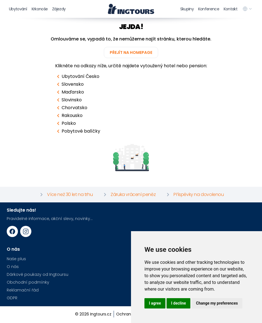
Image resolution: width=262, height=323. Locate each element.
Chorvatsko (71, 107)
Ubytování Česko (77, 76)
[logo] (131, 9)
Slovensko (69, 84)
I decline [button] (178, 303)
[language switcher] (247, 9)
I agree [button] (155, 303)
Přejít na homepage (131, 52)
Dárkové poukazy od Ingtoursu (37, 274)
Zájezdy (59, 9)
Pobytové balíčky (77, 131)
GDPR (12, 298)
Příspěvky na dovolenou (194, 194)
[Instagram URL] (25, 231)
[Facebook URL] (12, 231)
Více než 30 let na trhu (65, 194)
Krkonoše (40, 9)
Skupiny (187, 9)
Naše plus (16, 259)
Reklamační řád (23, 290)
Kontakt (230, 9)
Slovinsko (68, 100)
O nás (13, 266)
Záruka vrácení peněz (129, 194)
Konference (208, 9)
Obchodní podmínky (28, 282)
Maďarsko (69, 92)
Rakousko (69, 115)
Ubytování (18, 9)
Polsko (65, 123)
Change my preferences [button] (217, 303)
